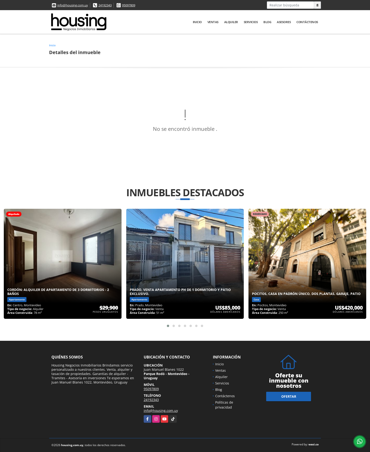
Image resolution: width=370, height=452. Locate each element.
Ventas (213, 22)
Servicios (251, 22)
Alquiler (231, 22)
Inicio (197, 22)
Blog (267, 22)
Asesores (284, 22)
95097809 (128, 5)
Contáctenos (307, 22)
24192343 (105, 5)
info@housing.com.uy (72, 5)
